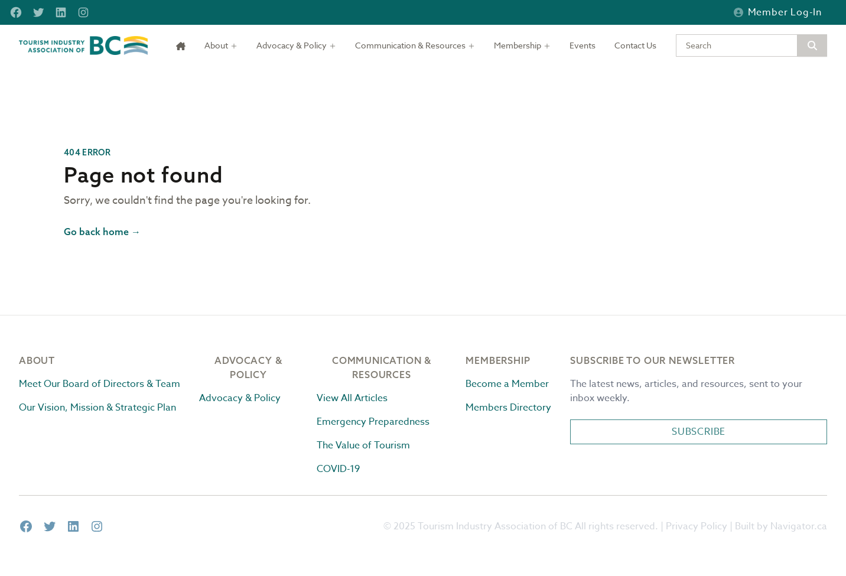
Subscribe (698, 432)
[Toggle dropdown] (221, 45)
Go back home (102, 231)
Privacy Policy (696, 526)
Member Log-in (778, 12)
